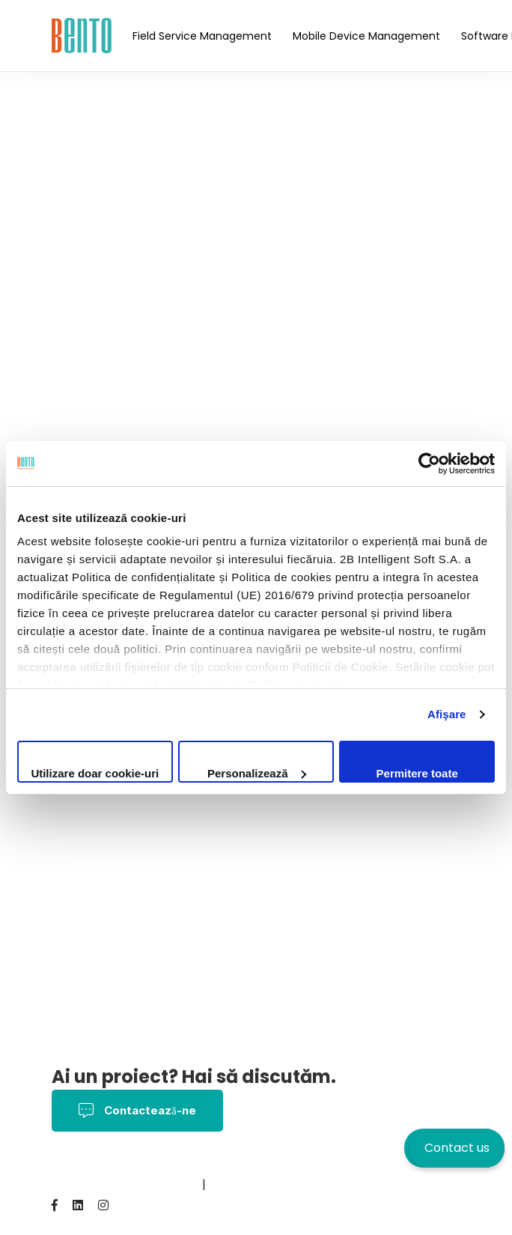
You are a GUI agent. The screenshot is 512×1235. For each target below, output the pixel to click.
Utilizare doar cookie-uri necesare (95, 775)
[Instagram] (103, 1205)
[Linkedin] (78, 1205)
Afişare (446, 714)
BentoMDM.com (153, 1184)
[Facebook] (55, 1205)
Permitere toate (417, 773)
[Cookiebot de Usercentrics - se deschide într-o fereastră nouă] (429, 463)
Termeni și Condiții (212, 1163)
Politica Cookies (321, 1163)
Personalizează (256, 773)
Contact (76, 1184)
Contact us (457, 1147)
